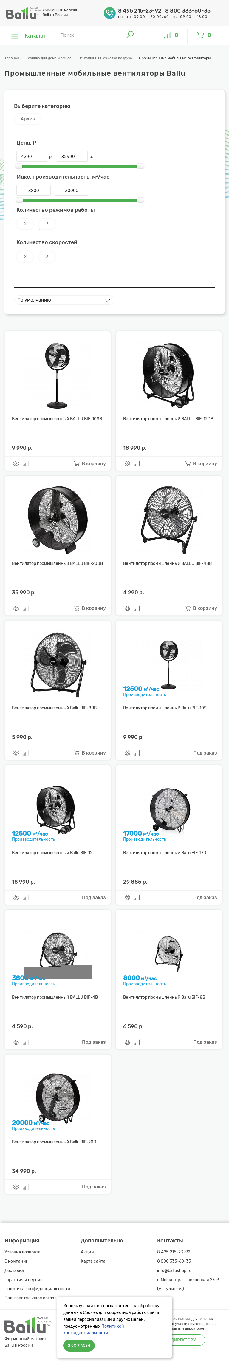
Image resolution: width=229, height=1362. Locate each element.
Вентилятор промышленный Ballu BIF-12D (53, 852)
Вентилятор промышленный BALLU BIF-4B (55, 997)
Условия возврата (22, 1252)
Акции (87, 1252)
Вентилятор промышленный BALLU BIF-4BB (167, 563)
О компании (16, 1261)
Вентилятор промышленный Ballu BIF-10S (165, 708)
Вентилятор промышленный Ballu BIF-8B (164, 997)
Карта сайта (93, 1261)
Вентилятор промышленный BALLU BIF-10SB (57, 418)
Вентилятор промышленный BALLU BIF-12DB (168, 418)
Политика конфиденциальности (37, 1288)
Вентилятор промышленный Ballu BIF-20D (54, 1142)
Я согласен (79, 1345)
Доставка (14, 1270)
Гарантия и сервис (23, 1279)
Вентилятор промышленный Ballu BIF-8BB (54, 708)
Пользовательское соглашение (36, 1298)
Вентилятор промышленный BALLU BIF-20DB (57, 563)
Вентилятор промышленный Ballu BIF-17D (164, 852)
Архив (28, 119)
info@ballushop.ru (174, 1270)
